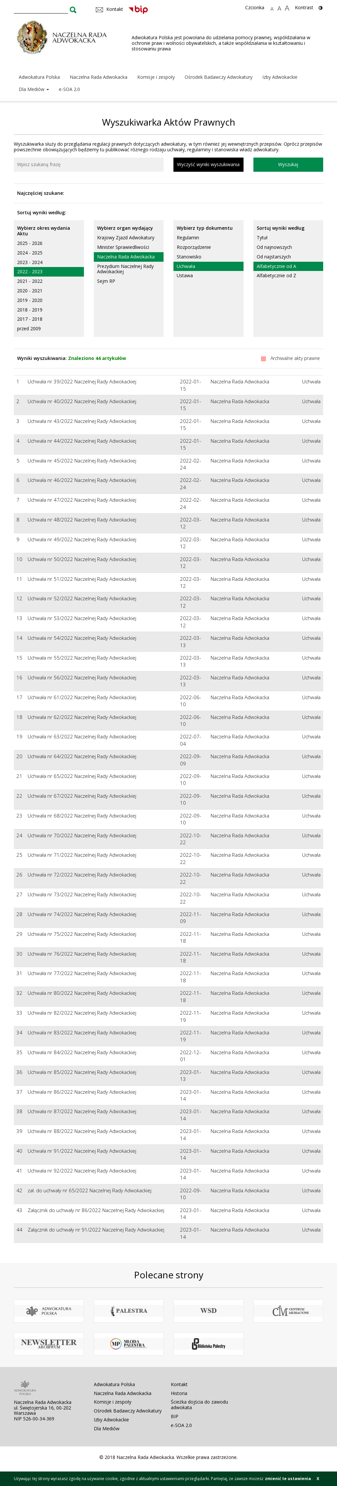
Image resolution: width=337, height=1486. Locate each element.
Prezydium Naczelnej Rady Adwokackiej (125, 269)
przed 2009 (29, 328)
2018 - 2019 (29, 310)
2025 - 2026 (29, 243)
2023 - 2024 (29, 262)
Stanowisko (189, 256)
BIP (174, 1416)
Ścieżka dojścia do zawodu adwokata (199, 1405)
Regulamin (188, 237)
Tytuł (262, 237)
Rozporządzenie (194, 247)
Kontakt (179, 1384)
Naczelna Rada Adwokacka (98, 77)
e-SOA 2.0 (69, 89)
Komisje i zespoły (156, 77)
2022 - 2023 (29, 271)
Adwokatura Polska (39, 77)
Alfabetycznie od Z (276, 275)
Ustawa (185, 275)
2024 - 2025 (29, 253)
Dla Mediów (34, 89)
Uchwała (186, 266)
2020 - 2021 (29, 290)
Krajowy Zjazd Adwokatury (125, 237)
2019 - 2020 (29, 300)
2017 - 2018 (29, 319)
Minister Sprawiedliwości (123, 247)
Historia (179, 1393)
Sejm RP (106, 281)
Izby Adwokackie (280, 77)
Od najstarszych (274, 256)
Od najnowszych (274, 247)
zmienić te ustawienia (288, 1478)
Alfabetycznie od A (276, 266)
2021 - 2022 (29, 281)
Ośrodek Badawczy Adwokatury (218, 77)
